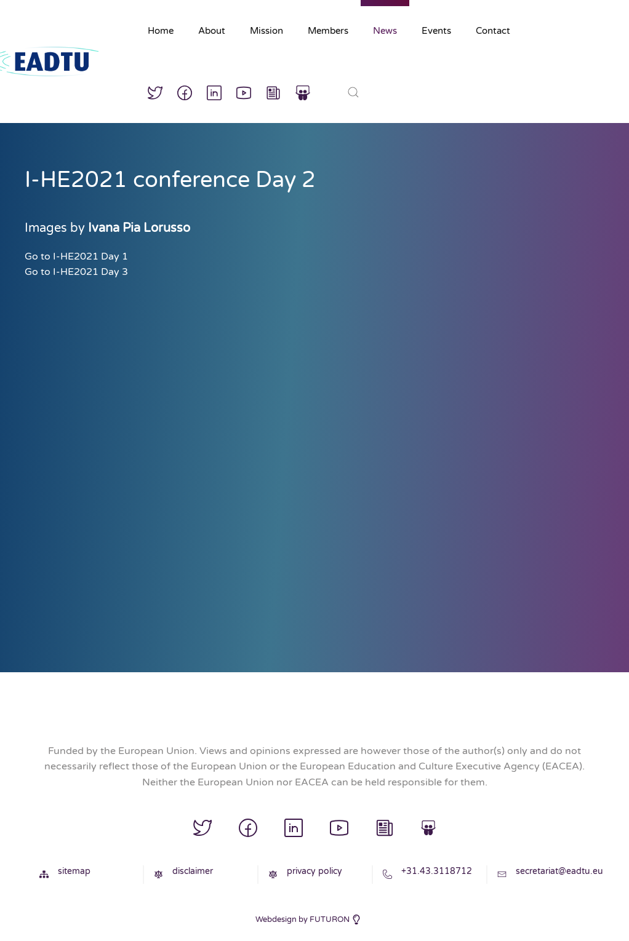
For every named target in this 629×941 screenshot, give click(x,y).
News (385, 30)
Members (328, 30)
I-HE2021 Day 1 (90, 256)
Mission (266, 30)
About (211, 30)
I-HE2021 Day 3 (90, 272)
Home (161, 30)
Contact (493, 30)
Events (436, 30)
